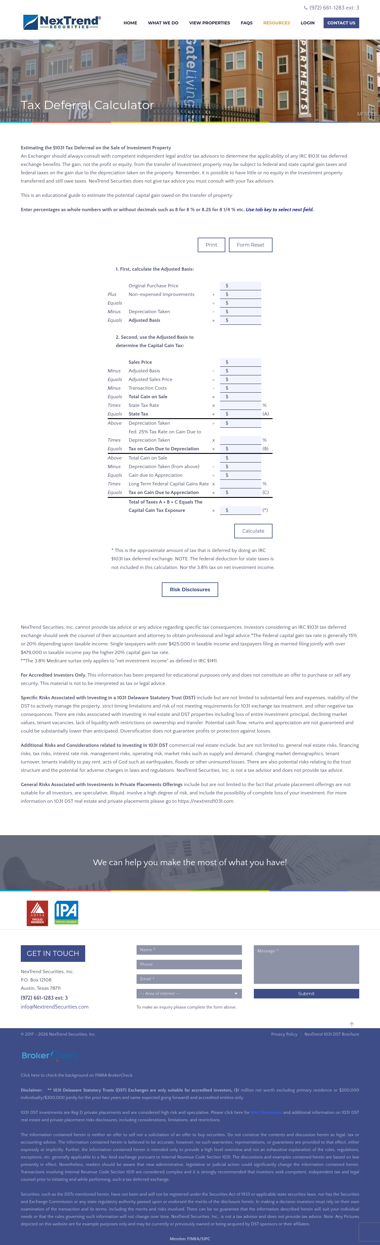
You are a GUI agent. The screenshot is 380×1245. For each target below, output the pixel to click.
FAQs (247, 23)
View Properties (209, 23)
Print (211, 245)
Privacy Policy (284, 1034)
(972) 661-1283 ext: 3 (44, 998)
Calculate (253, 531)
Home (130, 23)
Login (308, 23)
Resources (276, 23)
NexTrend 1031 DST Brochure (332, 1034)
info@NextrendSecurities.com (54, 1007)
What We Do (163, 23)
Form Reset (251, 245)
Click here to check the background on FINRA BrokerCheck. (77, 1075)
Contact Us (341, 23)
